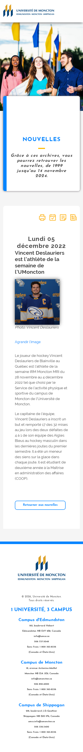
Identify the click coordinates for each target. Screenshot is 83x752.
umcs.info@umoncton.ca (41, 721)
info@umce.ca (41, 636)
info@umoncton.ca (41, 679)
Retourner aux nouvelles (40, 505)
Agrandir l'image (28, 342)
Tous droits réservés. (41, 600)
